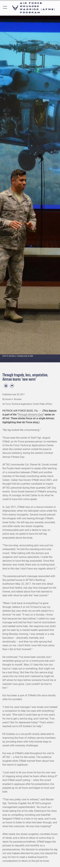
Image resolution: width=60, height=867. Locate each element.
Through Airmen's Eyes (30, 414)
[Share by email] (12, 386)
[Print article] (6, 386)
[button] (5, 8)
